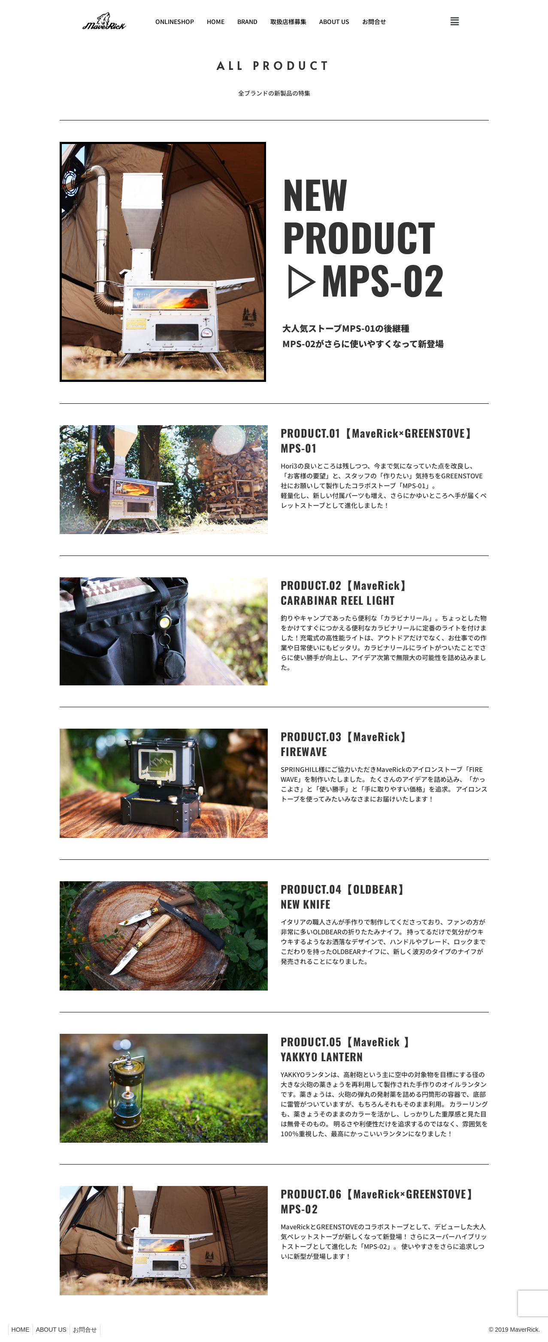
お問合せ (374, 21)
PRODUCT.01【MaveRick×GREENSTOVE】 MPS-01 (378, 440)
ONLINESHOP (174, 21)
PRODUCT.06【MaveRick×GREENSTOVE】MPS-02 (379, 1201)
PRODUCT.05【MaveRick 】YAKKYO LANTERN (348, 1048)
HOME (215, 21)
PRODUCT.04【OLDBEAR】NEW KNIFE (345, 896)
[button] (454, 21)
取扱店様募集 (288, 21)
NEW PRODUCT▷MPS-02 (363, 236)
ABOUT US (334, 21)
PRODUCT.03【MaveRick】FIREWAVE (346, 743)
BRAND (247, 21)
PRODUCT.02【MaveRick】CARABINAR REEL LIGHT (346, 592)
